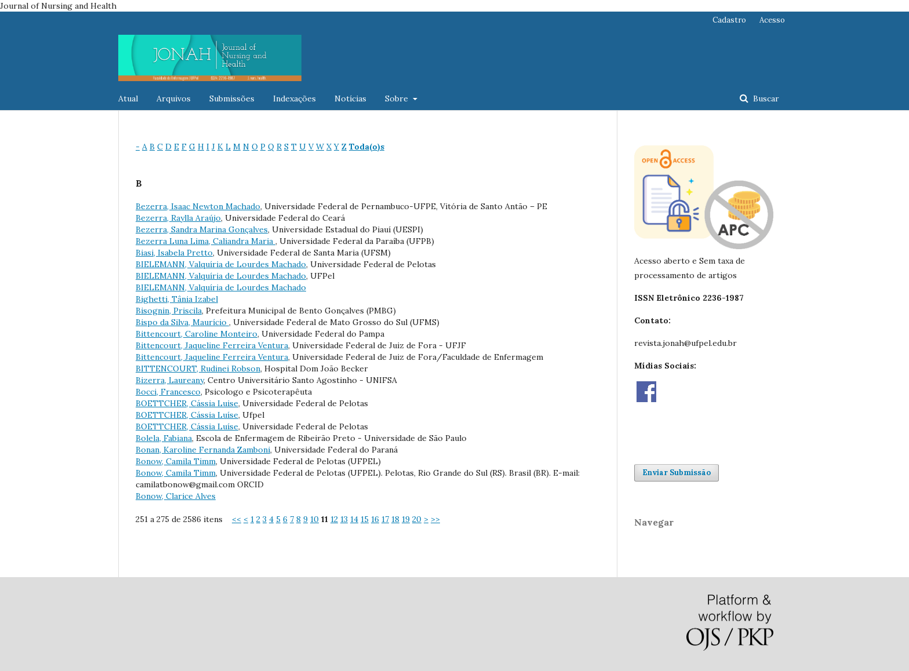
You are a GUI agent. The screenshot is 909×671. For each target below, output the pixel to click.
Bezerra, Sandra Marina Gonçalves (202, 229)
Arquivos (174, 98)
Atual (128, 98)
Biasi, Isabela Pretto (174, 252)
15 (365, 519)
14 (354, 519)
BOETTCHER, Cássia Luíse (187, 415)
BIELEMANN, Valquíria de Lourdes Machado (221, 264)
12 (334, 519)
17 (385, 519)
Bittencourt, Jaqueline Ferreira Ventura (212, 345)
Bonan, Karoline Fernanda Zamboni (203, 449)
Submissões (231, 98)
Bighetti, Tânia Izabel (177, 299)
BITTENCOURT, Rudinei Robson (198, 368)
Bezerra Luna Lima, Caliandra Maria (205, 241)
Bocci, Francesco (168, 391)
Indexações (294, 98)
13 (344, 519)
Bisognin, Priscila (169, 310)
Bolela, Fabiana (164, 438)
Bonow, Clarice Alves (176, 496)
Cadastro (729, 20)
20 (416, 519)
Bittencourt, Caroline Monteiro (196, 334)
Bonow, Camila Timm (176, 461)
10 (314, 519)
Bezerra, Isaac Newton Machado (198, 206)
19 (406, 519)
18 (395, 519)
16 (375, 519)
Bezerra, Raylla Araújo (178, 218)
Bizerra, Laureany (169, 380)
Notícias (350, 98)
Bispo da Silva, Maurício (182, 322)
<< (236, 519)
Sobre (397, 98)
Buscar (765, 98)
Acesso (772, 20)
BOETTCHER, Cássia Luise (187, 403)
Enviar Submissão (676, 472)
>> (435, 519)
